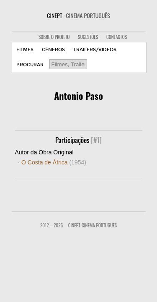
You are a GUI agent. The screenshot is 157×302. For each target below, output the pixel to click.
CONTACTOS (116, 37)
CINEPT (78, 15)
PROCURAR (30, 65)
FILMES (24, 49)
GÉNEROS (53, 49)
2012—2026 (51, 225)
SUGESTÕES (88, 37)
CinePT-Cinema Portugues (92, 225)
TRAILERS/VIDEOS (94, 49)
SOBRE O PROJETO (54, 37)
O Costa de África (53, 162)
